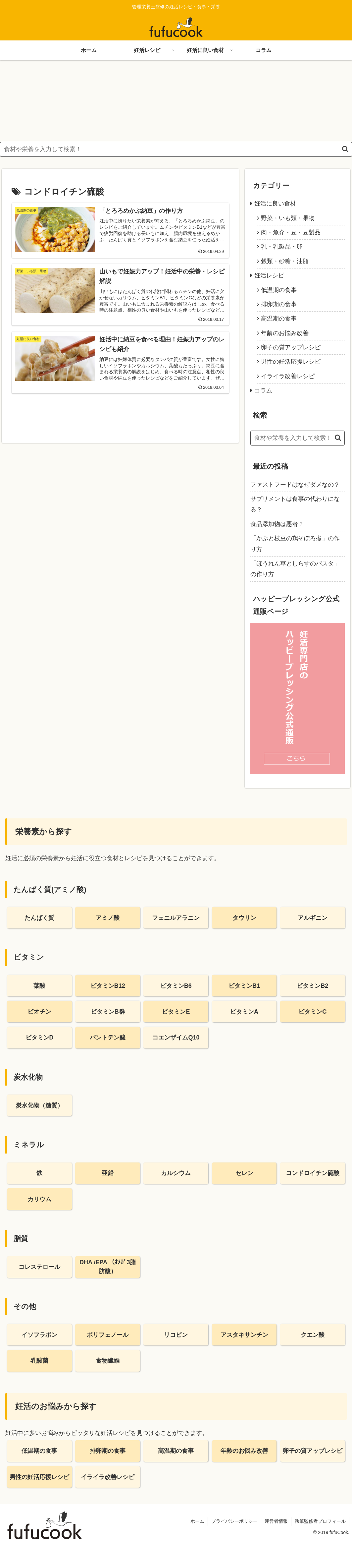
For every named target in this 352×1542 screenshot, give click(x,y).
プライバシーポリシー (234, 1521)
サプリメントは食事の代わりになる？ (295, 504)
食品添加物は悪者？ (277, 524)
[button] (345, 149)
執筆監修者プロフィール (320, 1521)
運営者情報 (276, 1521)
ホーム (197, 1521)
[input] (176, 149)
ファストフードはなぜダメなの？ (295, 484)
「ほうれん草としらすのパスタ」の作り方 (295, 568)
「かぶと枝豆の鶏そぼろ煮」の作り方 (295, 544)
